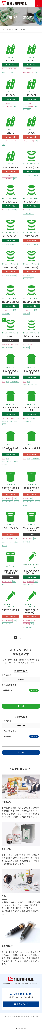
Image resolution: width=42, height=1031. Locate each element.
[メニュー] (38, 3)
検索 (21, 709)
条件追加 (34, 693)
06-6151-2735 (21, 1002)
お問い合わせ (21, 1011)
